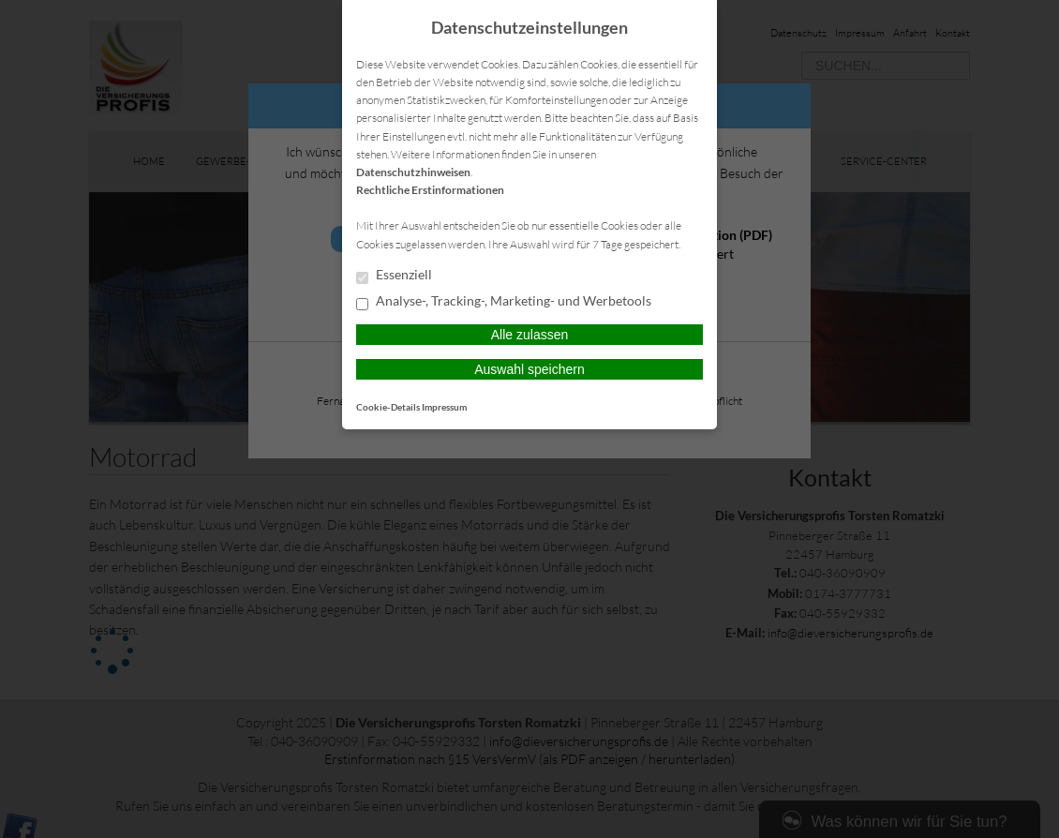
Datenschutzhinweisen (413, 172)
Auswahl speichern (529, 369)
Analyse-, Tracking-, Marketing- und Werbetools (503, 301)
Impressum (444, 406)
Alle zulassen (530, 334)
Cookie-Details (388, 406)
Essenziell (394, 275)
